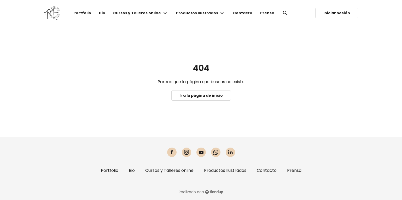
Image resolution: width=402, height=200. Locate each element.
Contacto (267, 170)
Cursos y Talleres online (169, 170)
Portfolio (109, 170)
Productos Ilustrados (225, 170)
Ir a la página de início (201, 95)
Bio (132, 170)
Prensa (294, 170)
